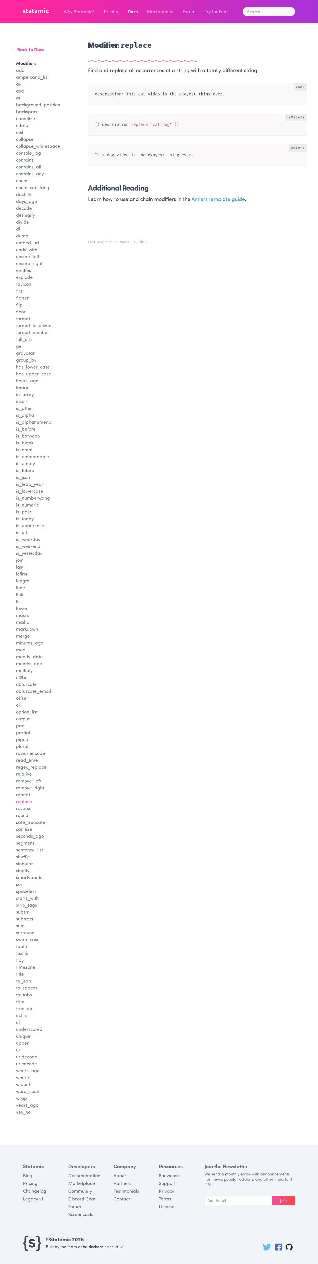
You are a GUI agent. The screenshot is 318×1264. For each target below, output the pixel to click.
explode (24, 277)
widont (23, 1084)
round (22, 815)
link (19, 594)
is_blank (24, 443)
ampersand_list (32, 77)
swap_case (28, 939)
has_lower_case (33, 367)
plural (22, 746)
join (20, 560)
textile (22, 953)
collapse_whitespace (38, 146)
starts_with (27, 898)
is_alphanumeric (33, 422)
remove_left (28, 781)
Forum (189, 11)
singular (24, 863)
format (23, 318)
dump (22, 236)
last (20, 567)
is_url (21, 532)
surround (25, 932)
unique (23, 1036)
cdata (22, 125)
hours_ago (27, 380)
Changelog (34, 1191)
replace (24, 801)
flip (19, 305)
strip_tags (26, 905)
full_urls (24, 339)
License (166, 1206)
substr (22, 912)
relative (24, 774)
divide (22, 222)
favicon (23, 284)
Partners (122, 1183)
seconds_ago (30, 836)
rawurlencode (30, 753)
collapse (25, 139)
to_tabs (24, 994)
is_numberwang (33, 498)
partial (23, 732)
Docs (133, 11)
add (20, 70)
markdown (27, 629)
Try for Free (216, 11)
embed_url (27, 242)
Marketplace (160, 11)
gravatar (25, 353)
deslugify (25, 215)
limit (20, 587)
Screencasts (80, 1214)
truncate (25, 1008)
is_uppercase (30, 525)
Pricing (111, 11)
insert (22, 401)
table (21, 946)
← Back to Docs (27, 49)
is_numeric (27, 505)
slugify (23, 870)
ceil (19, 132)
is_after (24, 408)
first (20, 291)
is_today (25, 518)
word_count (28, 1091)
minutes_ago (29, 643)
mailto (22, 622)
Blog (27, 1175)
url (19, 1050)
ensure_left (27, 256)
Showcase (169, 1175)
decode (24, 208)
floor (21, 311)
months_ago (29, 663)
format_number (32, 332)
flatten (23, 298)
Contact (122, 1199)
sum (20, 925)
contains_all (28, 167)
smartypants (29, 877)
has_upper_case (33, 374)
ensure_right (29, 263)
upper (22, 1043)
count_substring (32, 187)
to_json (23, 981)
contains (25, 160)
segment (25, 843)
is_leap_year (29, 484)
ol (18, 705)
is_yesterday (29, 553)
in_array (25, 394)
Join (283, 1200)
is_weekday (28, 539)
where (22, 1077)
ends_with (26, 249)
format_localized (34, 325)
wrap (21, 1098)
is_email (25, 449)
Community (80, 1191)
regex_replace (31, 767)
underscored (29, 1029)
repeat (23, 794)
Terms (165, 1199)
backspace (27, 111)
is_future (25, 470)
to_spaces (26, 988)
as (18, 84)
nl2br (21, 677)
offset (22, 698)
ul (18, 1022)
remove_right (30, 788)
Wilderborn (93, 1246)
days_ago (26, 201)
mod (21, 650)
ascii (21, 91)
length (22, 581)
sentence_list (29, 850)
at (18, 98)
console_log (28, 153)
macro (23, 615)
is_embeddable (32, 456)
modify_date (29, 656)
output (23, 719)
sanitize (24, 829)
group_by (26, 360)
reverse (24, 808)
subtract (24, 919)
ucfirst (22, 1015)
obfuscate (26, 684)
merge (23, 636)
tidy (20, 960)
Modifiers (26, 63)
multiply (24, 670)
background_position (38, 104)
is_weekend (28, 546)
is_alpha (25, 415)
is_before (26, 429)
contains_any (30, 173)
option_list (27, 712)
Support (167, 1183)
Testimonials (126, 1191)
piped (22, 739)
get (19, 346)
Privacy (166, 1191)
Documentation (84, 1175)
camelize (25, 118)
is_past (23, 512)
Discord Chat (81, 1199)
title (20, 974)
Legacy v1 (33, 1199)
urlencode (26, 1063)
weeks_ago (28, 1070)
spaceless (26, 891)
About (120, 1175)
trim (20, 1001)
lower (22, 608)
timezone (25, 967)
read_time (27, 760)
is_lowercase (29, 491)
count (22, 180)
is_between (28, 436)
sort (20, 884)
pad (20, 725)
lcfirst (21, 574)
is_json (23, 477)
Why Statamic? (79, 11)
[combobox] (269, 11)
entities (23, 270)
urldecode (26, 1057)
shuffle (23, 856)
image (23, 387)
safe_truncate (30, 822)
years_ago (27, 1105)
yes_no (23, 1112)
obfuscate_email (33, 691)
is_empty (25, 463)
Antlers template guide (218, 198)
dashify (23, 194)
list (19, 601)
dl (18, 229)
